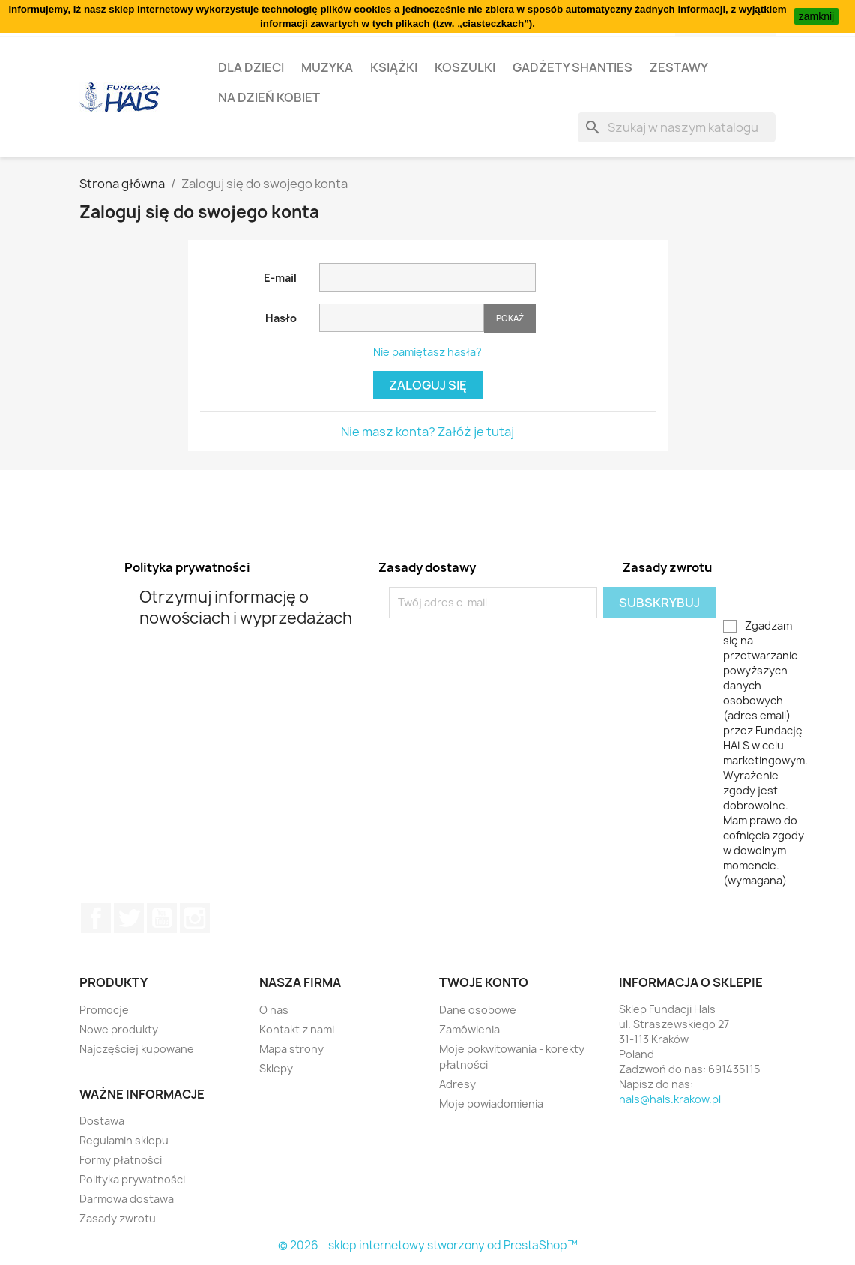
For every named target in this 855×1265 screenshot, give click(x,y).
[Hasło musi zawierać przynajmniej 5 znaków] (401, 318)
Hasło (281, 318)
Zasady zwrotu (117, 1218)
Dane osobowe (477, 1010)
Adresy (457, 1084)
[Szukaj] (677, 127)
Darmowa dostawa (126, 1199)
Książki (393, 67)
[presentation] (514, 647)
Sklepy (276, 1068)
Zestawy (679, 67)
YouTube (162, 918)
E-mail (280, 278)
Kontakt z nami (296, 1029)
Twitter (129, 918)
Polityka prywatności (132, 1179)
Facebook (96, 918)
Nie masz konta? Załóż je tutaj (427, 431)
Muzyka (327, 67)
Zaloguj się (428, 385)
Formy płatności (120, 1160)
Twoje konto (483, 982)
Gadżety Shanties (572, 67)
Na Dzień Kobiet (269, 97)
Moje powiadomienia (491, 1103)
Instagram (195, 918)
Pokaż (510, 318)
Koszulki (465, 67)
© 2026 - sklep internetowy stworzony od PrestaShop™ (428, 1245)
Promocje (104, 1010)
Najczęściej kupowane (136, 1049)
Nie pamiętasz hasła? (427, 352)
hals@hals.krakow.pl (670, 1099)
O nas (273, 1010)
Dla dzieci (251, 67)
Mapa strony (291, 1049)
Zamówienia (469, 1029)
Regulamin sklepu (124, 1140)
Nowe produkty (118, 1029)
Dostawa (101, 1121)
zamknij (816, 16)
